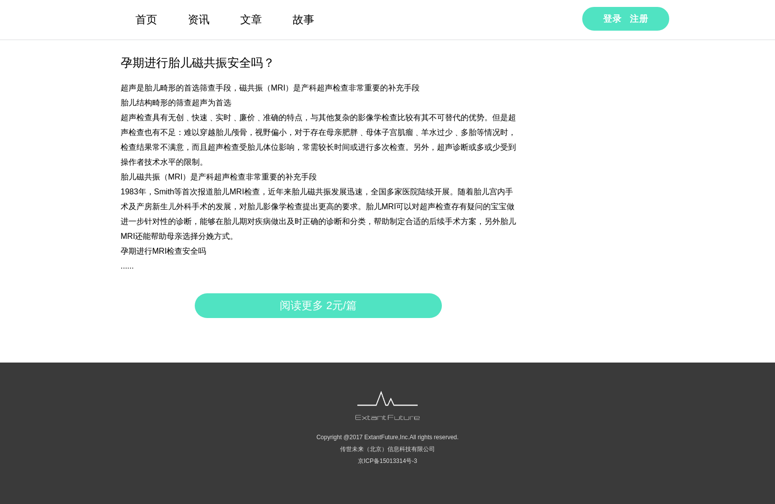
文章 (251, 19)
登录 (612, 19)
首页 (146, 19)
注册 (639, 19)
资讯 (199, 19)
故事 (303, 19)
